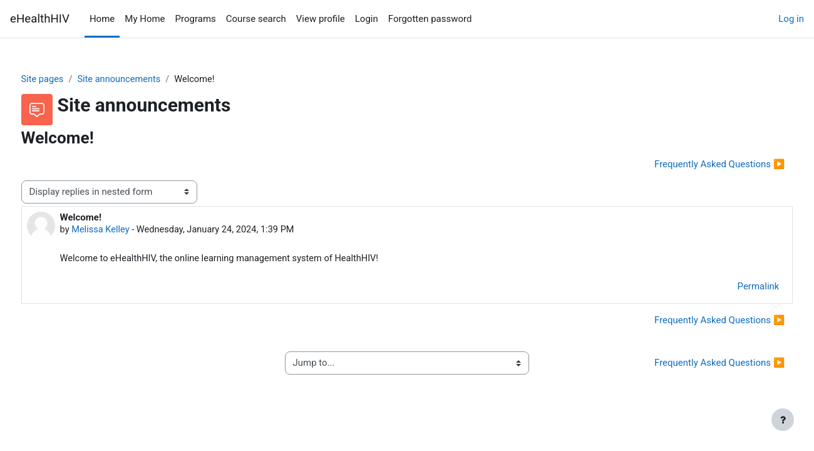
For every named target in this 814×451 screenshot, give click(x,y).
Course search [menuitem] (256, 18)
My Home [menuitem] (145, 18)
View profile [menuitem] (320, 18)
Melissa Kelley (125, 230)
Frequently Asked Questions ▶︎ (696, 364)
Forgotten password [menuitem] (430, 18)
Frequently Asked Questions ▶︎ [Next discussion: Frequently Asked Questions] (696, 164)
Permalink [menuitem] (735, 288)
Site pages (66, 79)
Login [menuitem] (366, 18)
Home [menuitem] (102, 18)
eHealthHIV (40, 19)
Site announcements (145, 79)
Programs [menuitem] (195, 18)
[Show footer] (782, 419)
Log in (791, 18)
